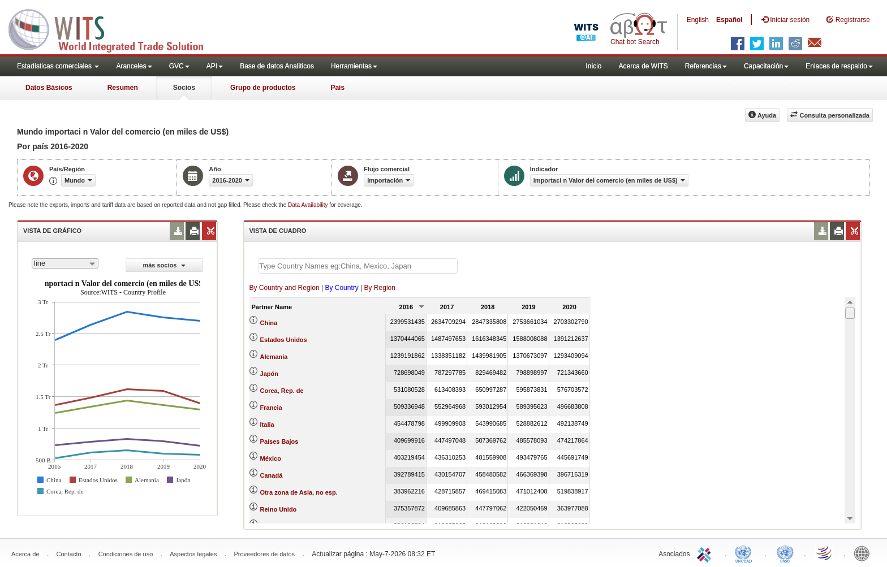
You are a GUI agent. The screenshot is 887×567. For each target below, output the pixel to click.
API (214, 66)
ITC (706, 553)
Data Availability (308, 205)
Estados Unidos (283, 339)
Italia (267, 424)
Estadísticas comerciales (58, 66)
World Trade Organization (824, 553)
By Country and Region (284, 288)
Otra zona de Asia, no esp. (299, 492)
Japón (269, 373)
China (269, 322)
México (270, 458)
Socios (184, 88)
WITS (113, 28)
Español (729, 20)
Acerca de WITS (643, 66)
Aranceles (134, 66)
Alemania (274, 356)
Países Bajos (279, 441)
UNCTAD (745, 553)
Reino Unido (278, 509)
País (337, 88)
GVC (179, 66)
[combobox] (65, 263)
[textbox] (358, 266)
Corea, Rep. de (282, 390)
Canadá (271, 475)
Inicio (593, 66)
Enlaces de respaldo (839, 66)
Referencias (706, 66)
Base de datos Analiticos (277, 66)
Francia (271, 407)
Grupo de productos (262, 88)
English (698, 20)
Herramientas (354, 66)
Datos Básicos (48, 88)
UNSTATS (785, 553)
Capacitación (766, 66)
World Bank (864, 553)
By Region (379, 288)
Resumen (122, 88)
